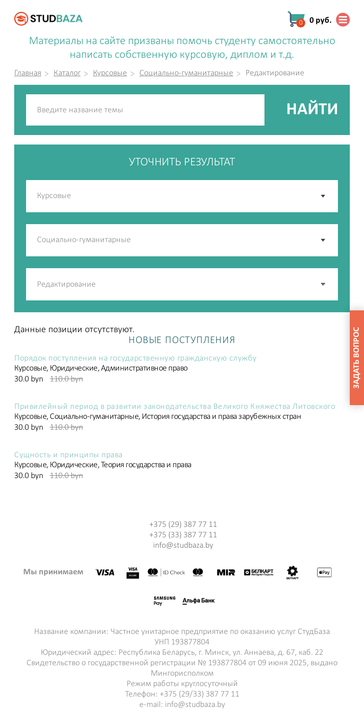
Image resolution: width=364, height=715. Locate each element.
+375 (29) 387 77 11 (183, 524)
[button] (323, 284)
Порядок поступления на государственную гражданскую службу (135, 358)
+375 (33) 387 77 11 (183, 535)
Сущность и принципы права (68, 455)
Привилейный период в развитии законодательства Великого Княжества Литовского (174, 407)
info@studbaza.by (183, 545)
